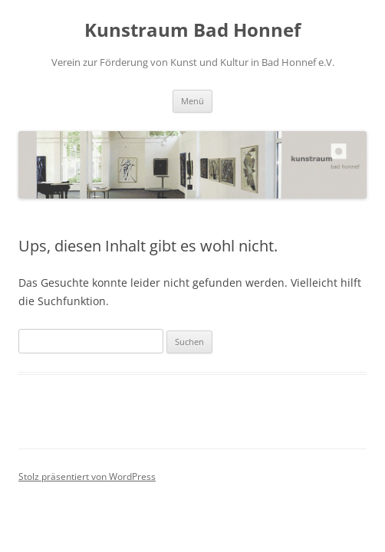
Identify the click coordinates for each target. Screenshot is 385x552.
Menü (192, 101)
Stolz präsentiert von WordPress (87, 476)
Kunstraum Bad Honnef (192, 30)
